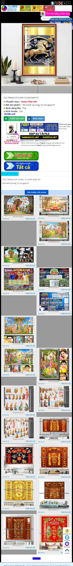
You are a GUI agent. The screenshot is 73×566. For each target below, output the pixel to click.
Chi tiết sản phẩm (10, 174)
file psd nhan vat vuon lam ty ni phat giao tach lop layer (19, 413)
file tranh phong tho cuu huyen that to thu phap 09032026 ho (54, 439)
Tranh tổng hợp (29, 101)
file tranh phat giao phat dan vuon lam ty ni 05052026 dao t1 (19, 372)
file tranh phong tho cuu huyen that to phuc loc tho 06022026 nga (19, 474)
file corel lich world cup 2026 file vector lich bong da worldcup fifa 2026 (19, 291)
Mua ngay (35, 118)
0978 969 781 (67, 532)
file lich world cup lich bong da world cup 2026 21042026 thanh (54, 287)
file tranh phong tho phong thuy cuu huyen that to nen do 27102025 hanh (54, 550)
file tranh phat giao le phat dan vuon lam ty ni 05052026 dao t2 (54, 381)
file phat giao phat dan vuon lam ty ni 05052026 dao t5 (54, 242)
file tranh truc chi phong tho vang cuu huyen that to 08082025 (19, 506)
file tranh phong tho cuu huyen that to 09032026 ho (54, 475)
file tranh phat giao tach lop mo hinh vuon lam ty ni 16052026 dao (19, 216)
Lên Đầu (67, 551)
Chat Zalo (67, 538)
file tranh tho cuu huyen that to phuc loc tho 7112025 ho (54, 510)
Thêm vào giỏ (14, 118)
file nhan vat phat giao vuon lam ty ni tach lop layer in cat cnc (54, 408)
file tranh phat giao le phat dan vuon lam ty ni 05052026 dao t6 (54, 216)
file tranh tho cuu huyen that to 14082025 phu (19, 545)
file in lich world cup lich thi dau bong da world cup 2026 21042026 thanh (54, 311)
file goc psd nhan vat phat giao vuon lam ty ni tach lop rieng (19, 439)
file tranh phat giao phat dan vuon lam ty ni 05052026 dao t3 (19, 343)
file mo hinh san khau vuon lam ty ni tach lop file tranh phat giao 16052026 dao (19, 263)
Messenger (67, 545)
